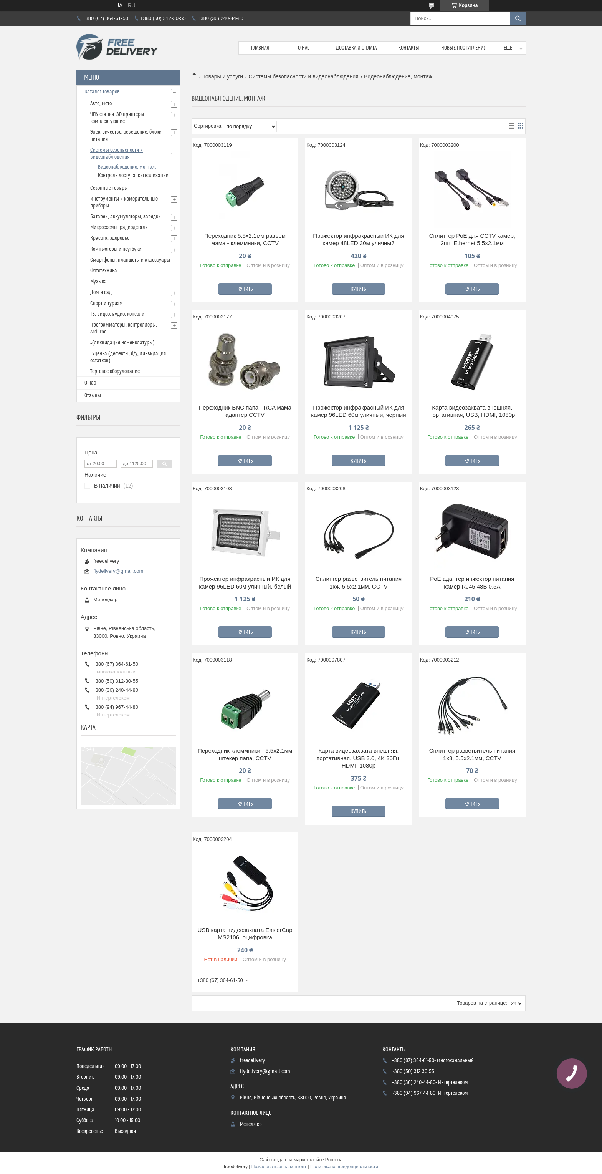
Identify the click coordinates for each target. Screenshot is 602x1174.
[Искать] (518, 18)
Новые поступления (464, 48)
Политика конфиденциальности (344, 1166)
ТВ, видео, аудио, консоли (117, 314)
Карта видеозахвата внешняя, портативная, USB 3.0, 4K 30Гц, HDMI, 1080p (358, 758)
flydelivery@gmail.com (118, 571)
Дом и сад (101, 292)
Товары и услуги (222, 76)
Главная (260, 48)
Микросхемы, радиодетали (119, 227)
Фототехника (103, 271)
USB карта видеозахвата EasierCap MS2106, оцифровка (245, 934)
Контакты (408, 48)
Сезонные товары (109, 188)
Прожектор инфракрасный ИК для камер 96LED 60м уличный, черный (358, 411)
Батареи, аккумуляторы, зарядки (125, 217)
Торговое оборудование (115, 371)
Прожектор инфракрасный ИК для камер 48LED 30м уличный (358, 239)
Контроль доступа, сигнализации (133, 175)
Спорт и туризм (106, 303)
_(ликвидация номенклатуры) (122, 343)
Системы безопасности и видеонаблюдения (304, 76)
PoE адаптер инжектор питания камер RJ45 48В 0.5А (472, 582)
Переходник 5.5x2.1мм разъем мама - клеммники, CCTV (245, 239)
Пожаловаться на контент (278, 1166)
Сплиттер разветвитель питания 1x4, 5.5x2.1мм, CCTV (359, 582)
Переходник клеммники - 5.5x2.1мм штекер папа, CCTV (245, 754)
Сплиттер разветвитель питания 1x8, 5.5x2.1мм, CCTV (472, 754)
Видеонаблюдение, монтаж (127, 167)
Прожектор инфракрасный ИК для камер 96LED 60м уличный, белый (245, 582)
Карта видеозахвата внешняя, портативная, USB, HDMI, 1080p (472, 411)
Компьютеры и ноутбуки (115, 249)
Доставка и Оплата (356, 48)
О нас (304, 48)
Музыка (98, 282)
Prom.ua (333, 1159)
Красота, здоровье (109, 238)
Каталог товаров (102, 92)
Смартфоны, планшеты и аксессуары (130, 260)
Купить (245, 289)
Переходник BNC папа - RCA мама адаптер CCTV (244, 411)
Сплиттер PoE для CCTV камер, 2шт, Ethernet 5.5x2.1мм (472, 239)
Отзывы (92, 396)
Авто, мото (101, 104)
